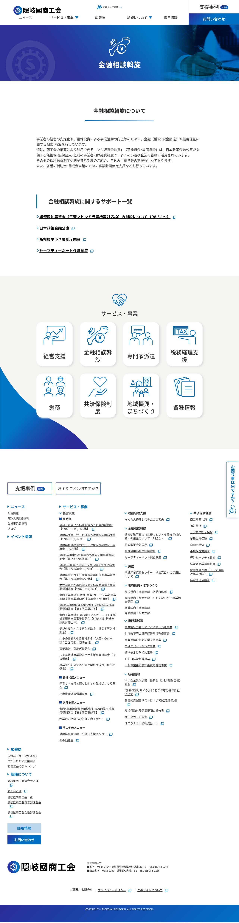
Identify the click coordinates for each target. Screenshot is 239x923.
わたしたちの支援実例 (21, 761)
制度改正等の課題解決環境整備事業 (147, 634)
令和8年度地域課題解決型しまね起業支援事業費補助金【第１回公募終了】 (86, 607)
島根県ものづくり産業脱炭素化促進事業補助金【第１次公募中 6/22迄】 (87, 577)
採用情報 (170, 17)
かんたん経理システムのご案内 (144, 520)
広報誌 (100, 17)
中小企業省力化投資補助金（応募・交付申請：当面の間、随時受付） (86, 641)
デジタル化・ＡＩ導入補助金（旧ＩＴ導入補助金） (87, 631)
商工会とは (14, 791)
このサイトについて (150, 891)
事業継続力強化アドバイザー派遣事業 (148, 628)
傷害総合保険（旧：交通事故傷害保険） (207, 572)
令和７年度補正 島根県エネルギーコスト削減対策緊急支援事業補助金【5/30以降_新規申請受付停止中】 (87, 619)
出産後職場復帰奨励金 (73, 694)
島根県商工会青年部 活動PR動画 (146, 592)
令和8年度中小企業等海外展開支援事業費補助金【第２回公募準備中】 (86, 557)
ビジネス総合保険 (201, 532)
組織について (21, 774)
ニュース (25, 17)
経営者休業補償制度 (202, 564)
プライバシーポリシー (112, 891)
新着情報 (13, 514)
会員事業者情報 (17, 524)
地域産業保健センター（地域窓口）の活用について (153, 575)
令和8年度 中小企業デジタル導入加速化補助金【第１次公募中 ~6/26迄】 (87, 567)
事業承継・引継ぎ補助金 (74, 649)
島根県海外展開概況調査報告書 (144, 711)
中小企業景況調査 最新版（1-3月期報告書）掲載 (153, 683)
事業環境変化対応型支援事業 (143, 640)
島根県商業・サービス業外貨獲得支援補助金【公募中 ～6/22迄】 (87, 537)
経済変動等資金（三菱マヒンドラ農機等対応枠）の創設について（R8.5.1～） (105, 216)
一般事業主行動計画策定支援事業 (146, 666)
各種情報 (134, 674)
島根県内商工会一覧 (20, 798)
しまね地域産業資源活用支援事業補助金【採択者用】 (87, 657)
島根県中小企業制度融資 (59, 239)
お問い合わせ (214, 19)
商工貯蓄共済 (198, 520)
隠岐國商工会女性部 (137, 613)
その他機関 (66, 741)
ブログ (11, 529)
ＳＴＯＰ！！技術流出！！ (141, 724)
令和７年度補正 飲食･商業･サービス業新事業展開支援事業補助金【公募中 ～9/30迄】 (87, 597)
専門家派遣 (135, 621)
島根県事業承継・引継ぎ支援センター (83, 734)
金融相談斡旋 (137, 528)
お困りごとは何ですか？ (78, 488)
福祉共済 (195, 526)
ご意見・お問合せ (81, 890)
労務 (131, 566)
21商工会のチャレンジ (21, 767)
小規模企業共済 (200, 551)
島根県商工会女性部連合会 (24, 813)
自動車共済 (197, 545)
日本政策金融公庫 (54, 228)
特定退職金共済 (200, 581)
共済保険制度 (202, 513)
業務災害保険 (198, 539)
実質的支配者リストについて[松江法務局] (151, 701)
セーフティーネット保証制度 (63, 250)
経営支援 (69, 513)
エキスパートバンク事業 (140, 647)
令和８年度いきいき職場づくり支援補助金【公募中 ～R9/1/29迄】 (86, 527)
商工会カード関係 (136, 717)
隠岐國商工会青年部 (137, 608)
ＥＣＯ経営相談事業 (137, 659)
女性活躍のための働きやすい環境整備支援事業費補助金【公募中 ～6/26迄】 (87, 587)
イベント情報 (21, 537)
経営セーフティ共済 (202, 558)
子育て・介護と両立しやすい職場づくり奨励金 (87, 686)
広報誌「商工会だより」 (22, 756)
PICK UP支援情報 (18, 519)
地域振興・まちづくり (143, 585)
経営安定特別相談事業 (139, 653)
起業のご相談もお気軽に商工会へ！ (81, 719)
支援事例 (213, 6)
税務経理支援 (137, 513)
